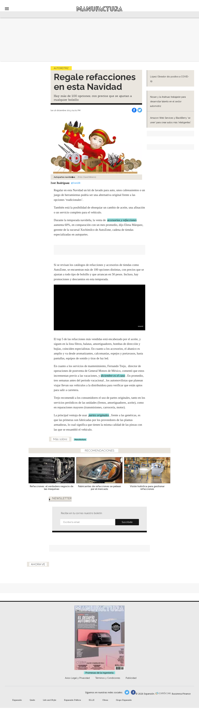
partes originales (99, 415)
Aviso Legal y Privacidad (77, 678)
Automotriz (61, 68)
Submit (127, 522)
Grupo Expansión (124, 700)
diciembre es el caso (113, 375)
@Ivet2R (75, 183)
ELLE (91, 700)
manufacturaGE (127, 692)
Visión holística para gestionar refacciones (147, 487)
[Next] (167, 469)
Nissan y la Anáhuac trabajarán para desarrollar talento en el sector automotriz (168, 101)
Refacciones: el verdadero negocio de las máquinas (51, 487)
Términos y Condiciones (107, 678)
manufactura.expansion (133, 692)
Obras (105, 700)
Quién (32, 700)
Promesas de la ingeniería (99, 673)
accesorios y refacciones (122, 220)
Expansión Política (72, 700)
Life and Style (49, 700)
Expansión (17, 700)
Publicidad (131, 678)
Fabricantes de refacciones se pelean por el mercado (99, 487)
